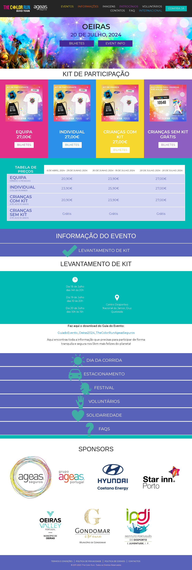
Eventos (67, 6)
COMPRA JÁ (176, 8)
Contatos (117, 10)
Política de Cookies (115, 561)
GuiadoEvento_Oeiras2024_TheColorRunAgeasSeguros (96, 332)
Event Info (115, 43)
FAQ (132, 10)
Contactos (134, 561)
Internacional (150, 10)
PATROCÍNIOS (128, 6)
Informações (88, 6)
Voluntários (152, 6)
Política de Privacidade (88, 561)
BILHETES (76, 43)
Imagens (109, 6)
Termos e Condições (61, 561)
